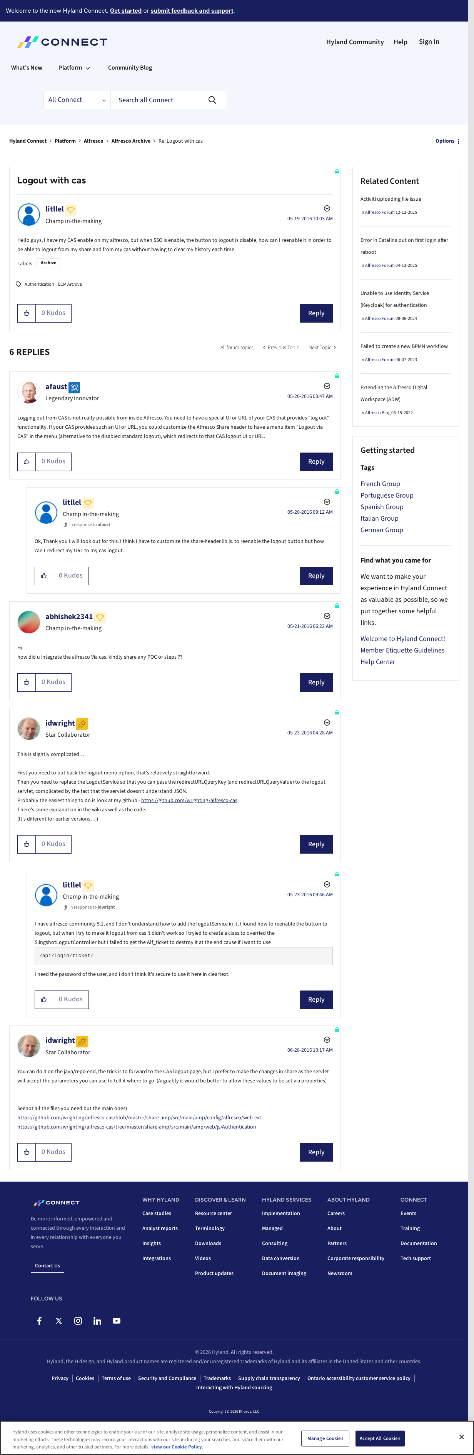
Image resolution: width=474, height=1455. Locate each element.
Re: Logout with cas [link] (181, 141)
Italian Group (380, 518)
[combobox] (168, 100)
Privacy (60, 1378)
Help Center (378, 662)
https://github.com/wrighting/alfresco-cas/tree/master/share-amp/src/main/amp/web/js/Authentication (136, 1127)
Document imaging (284, 1273)
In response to (89, 524)
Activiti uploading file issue (391, 199)
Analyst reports (160, 1228)
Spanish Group (382, 507)
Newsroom (339, 1273)
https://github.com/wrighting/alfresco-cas (189, 800)
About (334, 1228)
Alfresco (93, 141)
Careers (336, 1213)
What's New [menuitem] (26, 67)
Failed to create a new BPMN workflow (404, 346)
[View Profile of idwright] (60, 723)
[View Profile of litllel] (54, 209)
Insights (151, 1243)
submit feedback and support (191, 10)
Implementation (281, 1213)
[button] (27, 313)
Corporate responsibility (355, 1258)
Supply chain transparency (269, 1378)
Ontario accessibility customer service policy (359, 1378)
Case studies (156, 1213)
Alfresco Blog (378, 413)
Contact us (47, 1266)
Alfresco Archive (131, 141)
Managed (272, 1228)
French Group (380, 484)
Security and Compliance (167, 1378)
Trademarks (217, 1378)
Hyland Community (355, 42)
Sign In (429, 42)
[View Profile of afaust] (56, 386)
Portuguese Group (387, 495)
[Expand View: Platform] (88, 67)
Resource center (213, 1213)
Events (408, 1213)
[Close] (461, 1436)
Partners (337, 1243)
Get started (126, 10)
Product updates (214, 1273)
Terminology (210, 1228)
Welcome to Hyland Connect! (403, 639)
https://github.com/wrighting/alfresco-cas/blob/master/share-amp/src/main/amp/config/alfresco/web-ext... (141, 1118)
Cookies (85, 1378)
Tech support (416, 1258)
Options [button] (445, 141)
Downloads (208, 1243)
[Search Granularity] (76, 100)
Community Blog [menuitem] (130, 67)
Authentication (39, 284)
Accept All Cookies (380, 1438)
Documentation (419, 1243)
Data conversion (281, 1258)
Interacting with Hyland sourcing (234, 1388)
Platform (65, 141)
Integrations (156, 1258)
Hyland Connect (28, 141)
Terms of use (116, 1378)
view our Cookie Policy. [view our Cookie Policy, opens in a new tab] (177, 1446)
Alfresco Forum (380, 212)
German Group (382, 530)
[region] (237, 1438)
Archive (48, 263)
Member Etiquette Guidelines (403, 650)
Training (410, 1228)
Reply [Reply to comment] (316, 461)
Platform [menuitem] (70, 67)
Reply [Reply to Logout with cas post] (316, 313)
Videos (203, 1258)
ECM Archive (70, 284)
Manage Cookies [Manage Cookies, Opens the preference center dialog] (325, 1438)
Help (400, 42)
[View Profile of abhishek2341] (69, 616)
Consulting (274, 1243)
